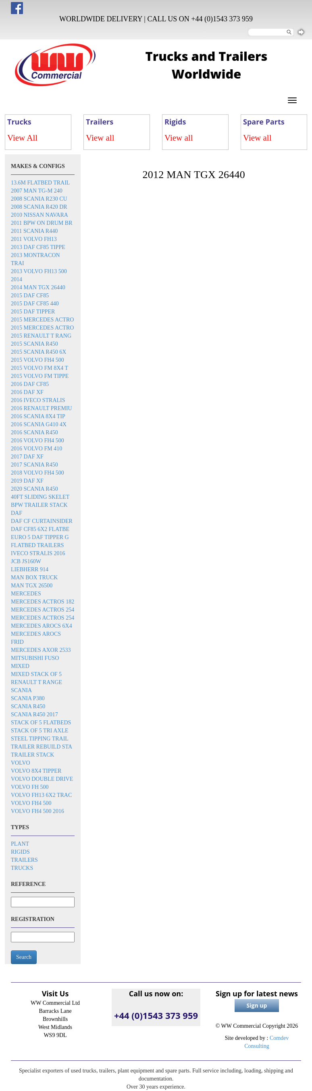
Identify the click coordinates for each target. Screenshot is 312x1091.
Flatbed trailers (37, 545)
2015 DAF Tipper (33, 312)
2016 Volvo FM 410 (36, 449)
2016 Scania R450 (34, 432)
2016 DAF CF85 (30, 384)
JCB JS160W (26, 561)
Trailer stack (32, 755)
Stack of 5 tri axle (40, 731)
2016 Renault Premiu (41, 408)
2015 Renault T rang (41, 336)
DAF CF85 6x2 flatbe (40, 529)
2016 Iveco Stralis (38, 400)
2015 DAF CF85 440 (35, 304)
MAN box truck (34, 578)
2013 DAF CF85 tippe (38, 247)
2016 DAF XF (27, 392)
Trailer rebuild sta (41, 747)
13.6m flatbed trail (40, 183)
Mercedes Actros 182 (42, 602)
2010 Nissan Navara (39, 215)
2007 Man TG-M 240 (36, 191)
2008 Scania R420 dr (39, 207)
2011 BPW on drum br (41, 223)
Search (23, 957)
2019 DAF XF (27, 481)
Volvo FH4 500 (31, 803)
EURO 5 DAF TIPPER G (40, 537)
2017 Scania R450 (34, 465)
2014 (16, 279)
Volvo (20, 763)
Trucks (22, 868)
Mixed (20, 666)
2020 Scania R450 (34, 489)
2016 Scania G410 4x (39, 424)
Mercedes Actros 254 (42, 610)
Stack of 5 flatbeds (41, 723)
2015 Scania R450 (34, 344)
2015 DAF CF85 (30, 295)
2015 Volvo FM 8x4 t (39, 368)
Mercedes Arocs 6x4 (41, 626)
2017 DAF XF (27, 457)
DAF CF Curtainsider (42, 521)
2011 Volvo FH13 (34, 239)
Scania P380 (28, 698)
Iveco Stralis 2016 (38, 553)
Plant (20, 844)
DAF (16, 513)
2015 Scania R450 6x (38, 352)
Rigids (20, 852)
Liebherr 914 (29, 569)
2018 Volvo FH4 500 (37, 473)
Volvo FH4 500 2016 (37, 811)
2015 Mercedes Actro (42, 320)
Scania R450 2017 (34, 714)
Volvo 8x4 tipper (36, 771)
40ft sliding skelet (40, 497)
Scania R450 (28, 706)
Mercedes (26, 594)
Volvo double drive (42, 779)
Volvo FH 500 (30, 787)
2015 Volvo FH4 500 (37, 360)
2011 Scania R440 (34, 231)
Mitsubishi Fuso (35, 658)
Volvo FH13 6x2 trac (41, 795)
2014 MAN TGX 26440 (38, 287)
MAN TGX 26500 (31, 586)
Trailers (24, 860)
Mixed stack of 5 (36, 674)
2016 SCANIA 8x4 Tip (38, 416)
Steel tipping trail (40, 739)
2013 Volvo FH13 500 (39, 271)
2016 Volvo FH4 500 (37, 441)
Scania (21, 690)
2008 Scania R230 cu (39, 199)
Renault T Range (36, 682)
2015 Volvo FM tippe (40, 376)
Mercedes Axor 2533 (41, 650)
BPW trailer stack (39, 505)
